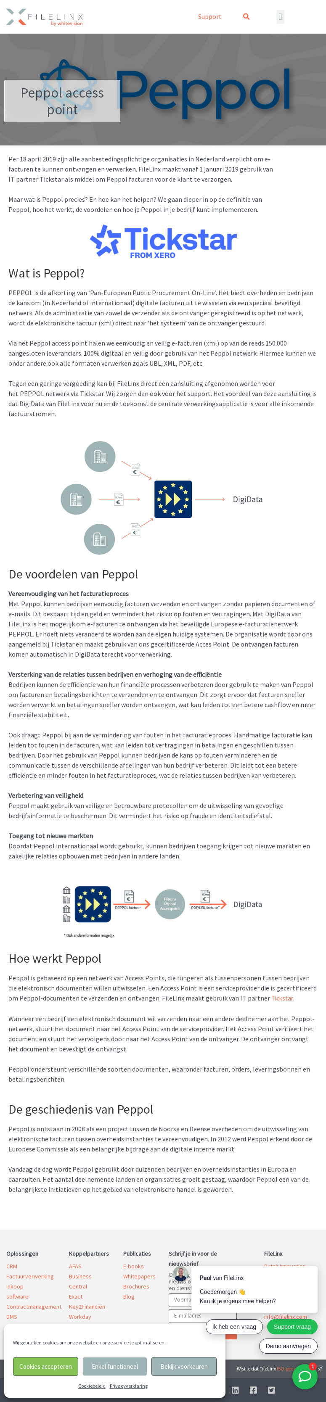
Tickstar (283, 998)
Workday (80, 1316)
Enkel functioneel (115, 1366)
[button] (246, 17)
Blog (129, 1296)
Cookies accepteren (45, 1366)
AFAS (75, 1266)
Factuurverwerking (30, 1276)
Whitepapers (139, 1276)
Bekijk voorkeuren (184, 1366)
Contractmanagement (33, 1306)
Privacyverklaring (129, 1386)
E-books (133, 1266)
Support (210, 16)
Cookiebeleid (92, 1386)
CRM (11, 1266)
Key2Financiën (87, 1306)
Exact (75, 1296)
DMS (11, 1316)
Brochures (136, 1286)
